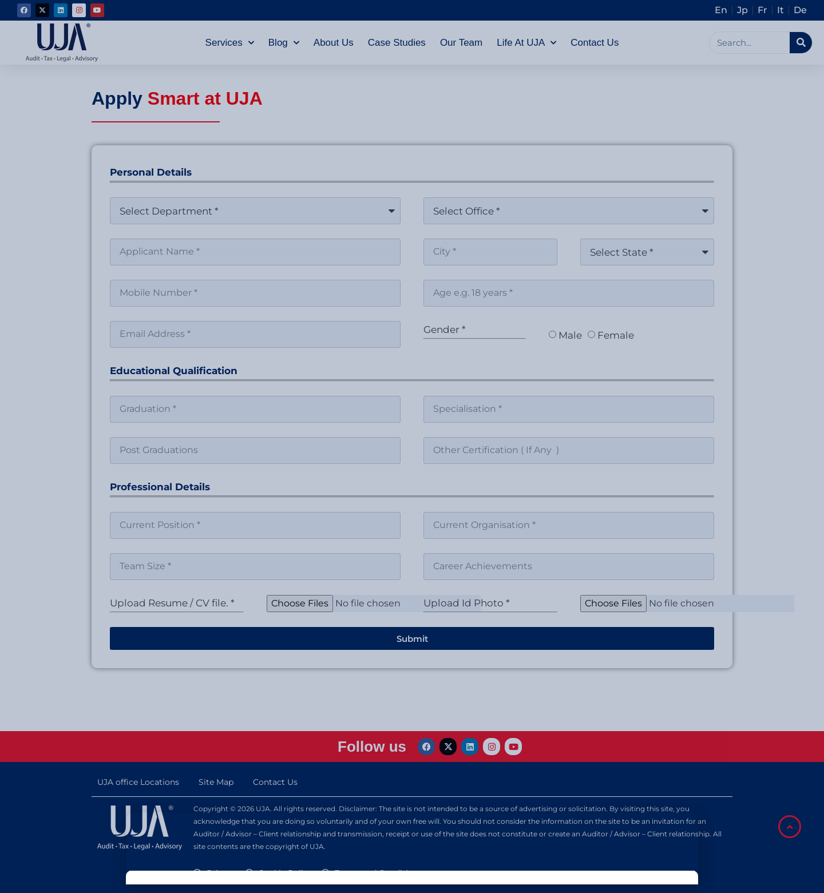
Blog (283, 43)
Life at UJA (526, 43)
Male (570, 335)
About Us (334, 42)
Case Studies (397, 42)
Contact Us (595, 42)
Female (615, 335)
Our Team (461, 42)
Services (229, 43)
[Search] (801, 42)
